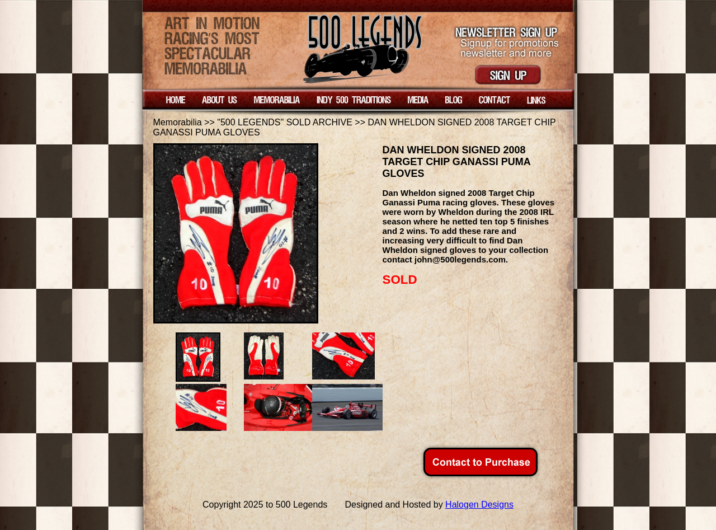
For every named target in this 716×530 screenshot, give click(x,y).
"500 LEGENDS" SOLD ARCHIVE (284, 122)
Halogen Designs (479, 504)
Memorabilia (177, 122)
